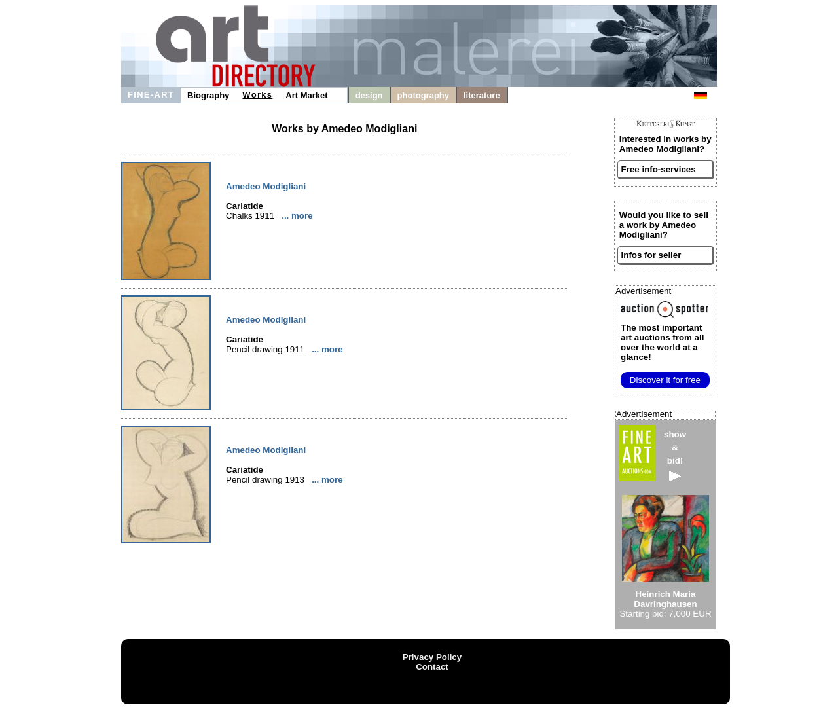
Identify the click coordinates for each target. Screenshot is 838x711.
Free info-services (658, 169)
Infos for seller (651, 255)
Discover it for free (665, 380)
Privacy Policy (432, 657)
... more (297, 216)
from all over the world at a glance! (662, 342)
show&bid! (675, 455)
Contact (432, 667)
